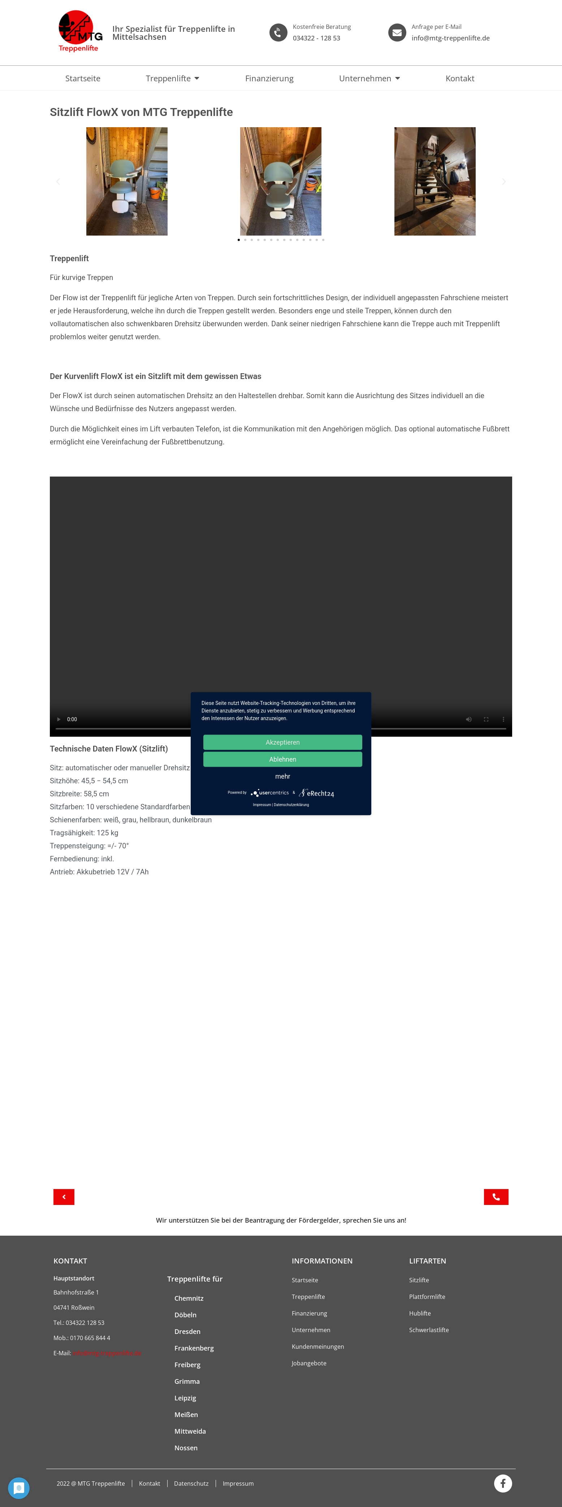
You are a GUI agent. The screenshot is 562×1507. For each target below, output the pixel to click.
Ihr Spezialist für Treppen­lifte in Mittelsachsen (173, 32)
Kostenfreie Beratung (322, 27)
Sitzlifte (419, 1280)
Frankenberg (194, 1348)
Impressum (241, 1483)
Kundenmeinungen (318, 1347)
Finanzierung (269, 78)
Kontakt (460, 78)
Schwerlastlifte (429, 1330)
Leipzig (185, 1398)
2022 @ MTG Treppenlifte (91, 1483)
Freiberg (187, 1364)
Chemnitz (189, 1298)
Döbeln (185, 1314)
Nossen (186, 1447)
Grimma (187, 1381)
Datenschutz (193, 1483)
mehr (282, 776)
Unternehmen (369, 78)
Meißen (186, 1414)
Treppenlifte (172, 78)
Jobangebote (309, 1363)
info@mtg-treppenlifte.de (107, 1353)
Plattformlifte (427, 1297)
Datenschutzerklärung (291, 804)
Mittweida (190, 1431)
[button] (57, 181)
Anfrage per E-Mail (437, 27)
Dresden (187, 1331)
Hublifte (420, 1313)
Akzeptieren (283, 742)
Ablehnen (282, 759)
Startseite (82, 78)
